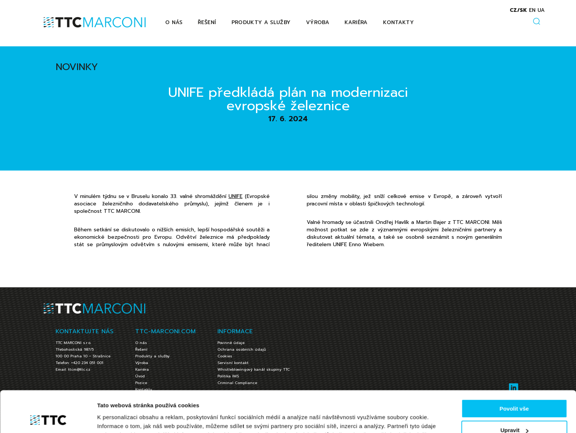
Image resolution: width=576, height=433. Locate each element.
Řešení (207, 22)
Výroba (317, 22)
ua (541, 10)
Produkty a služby (261, 22)
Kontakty (398, 22)
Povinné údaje (230, 343)
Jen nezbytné (514, 414)
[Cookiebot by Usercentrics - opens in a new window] (48, 418)
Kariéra (355, 22)
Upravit (514, 393)
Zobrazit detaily (118, 418)
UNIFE (236, 196)
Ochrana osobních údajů (241, 349)
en (532, 10)
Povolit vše (514, 371)
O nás (174, 22)
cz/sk (518, 10)
